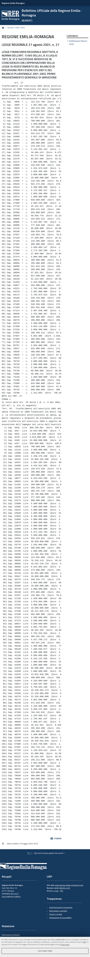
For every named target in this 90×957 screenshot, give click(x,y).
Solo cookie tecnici (45, 951)
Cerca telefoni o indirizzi (11, 896)
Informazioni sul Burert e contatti (11, 936)
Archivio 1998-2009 (16, 27)
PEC (61, 890)
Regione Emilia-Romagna (13, 3)
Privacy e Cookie (55, 914)
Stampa (56, 838)
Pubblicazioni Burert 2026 (78, 42)
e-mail (55, 890)
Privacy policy (64, 944)
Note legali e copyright (58, 910)
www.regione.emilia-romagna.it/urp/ (69, 885)
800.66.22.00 (64, 888)
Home (3, 28)
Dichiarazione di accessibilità (60, 917)
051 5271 (15, 893)
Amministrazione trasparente (60, 907)
